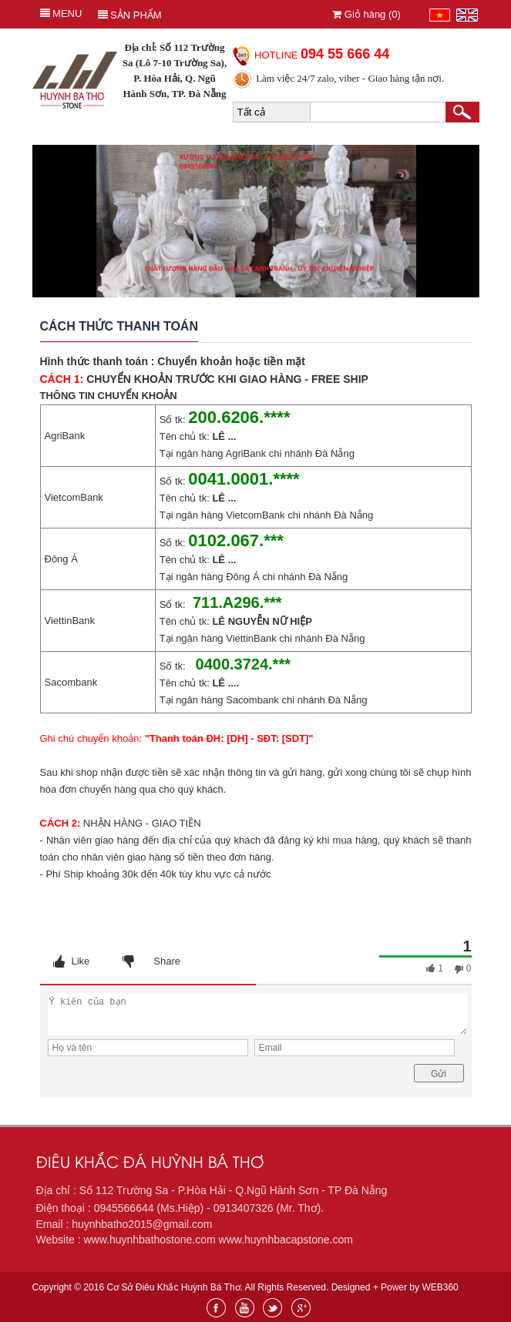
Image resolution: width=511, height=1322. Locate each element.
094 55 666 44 (345, 54)
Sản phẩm (130, 15)
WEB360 (440, 1287)
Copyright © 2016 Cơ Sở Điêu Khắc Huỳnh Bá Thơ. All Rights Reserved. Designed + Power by (245, 1287)
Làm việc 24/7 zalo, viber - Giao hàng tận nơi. (350, 78)
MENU (61, 13)
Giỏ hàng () (366, 14)
